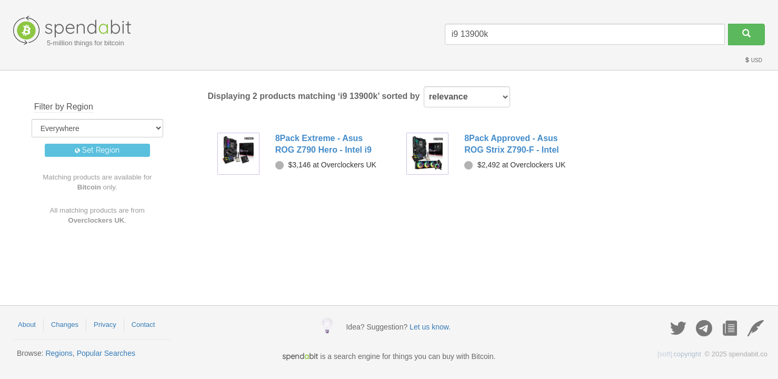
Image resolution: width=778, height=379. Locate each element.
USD (753, 60)
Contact (143, 324)
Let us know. (430, 327)
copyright (679, 354)
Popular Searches (106, 353)
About (27, 324)
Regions (58, 353)
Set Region (97, 150)
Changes (64, 324)
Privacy (105, 324)
